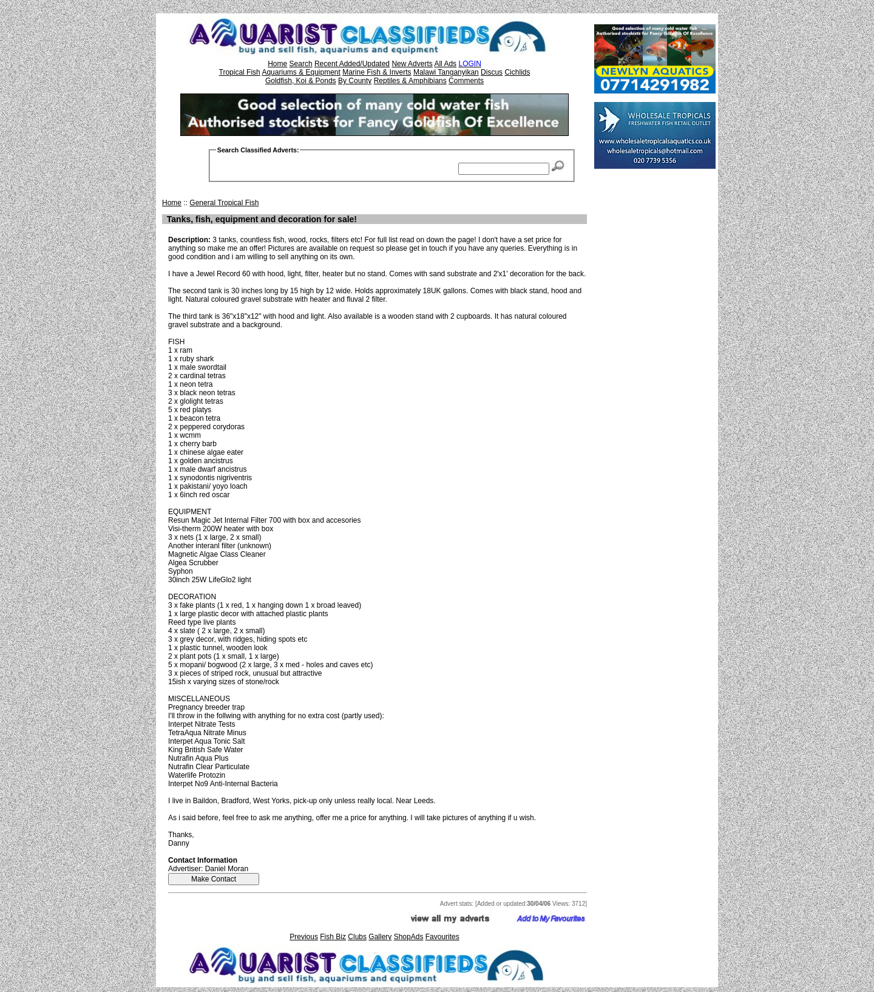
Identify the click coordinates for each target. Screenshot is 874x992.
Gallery (379, 937)
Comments (466, 80)
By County (354, 80)
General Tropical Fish (224, 203)
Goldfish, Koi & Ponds (300, 80)
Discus (492, 72)
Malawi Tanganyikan (446, 72)
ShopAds (409, 937)
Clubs (357, 937)
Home (277, 63)
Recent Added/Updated (352, 63)
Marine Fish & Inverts (376, 72)
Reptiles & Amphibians (410, 80)
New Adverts (411, 63)
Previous (304, 937)
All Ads (445, 63)
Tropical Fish (239, 72)
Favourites (442, 937)
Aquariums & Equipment (301, 72)
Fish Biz (333, 937)
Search (301, 63)
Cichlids (517, 72)
